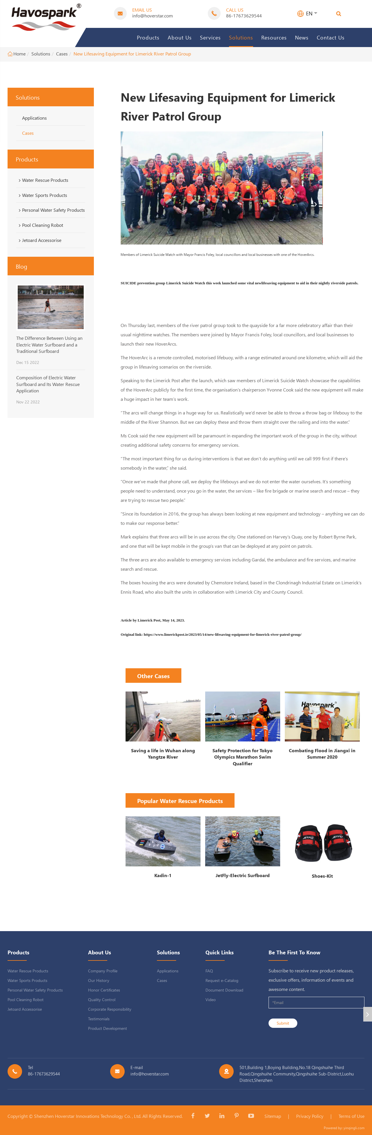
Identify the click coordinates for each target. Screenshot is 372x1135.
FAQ (209, 971)
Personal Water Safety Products (51, 210)
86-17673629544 (244, 15)
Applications (34, 118)
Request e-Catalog (221, 980)
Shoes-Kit (322, 876)
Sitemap (272, 1116)
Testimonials (99, 1018)
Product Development (107, 1028)
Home (19, 54)
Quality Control (101, 999)
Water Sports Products (42, 195)
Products (148, 37)
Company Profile (102, 971)
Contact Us (331, 37)
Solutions (241, 37)
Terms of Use (351, 1116)
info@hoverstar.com (152, 15)
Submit (283, 1023)
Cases (62, 54)
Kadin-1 (162, 875)
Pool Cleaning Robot (40, 225)
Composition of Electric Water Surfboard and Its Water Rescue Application (48, 384)
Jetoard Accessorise (39, 240)
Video (210, 999)
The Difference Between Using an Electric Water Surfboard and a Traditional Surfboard (49, 344)
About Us (180, 37)
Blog (21, 266)
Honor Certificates (104, 990)
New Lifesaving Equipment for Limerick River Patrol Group (132, 54)
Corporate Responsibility (109, 1009)
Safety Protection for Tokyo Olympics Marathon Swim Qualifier (242, 757)
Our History (98, 980)
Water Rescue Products (42, 180)
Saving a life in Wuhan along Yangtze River (163, 753)
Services (210, 37)
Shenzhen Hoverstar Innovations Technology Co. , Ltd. (87, 1116)
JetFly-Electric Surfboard (243, 875)
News (302, 37)
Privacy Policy (309, 1116)
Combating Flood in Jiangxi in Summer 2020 (322, 753)
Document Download (224, 990)
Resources (274, 37)
